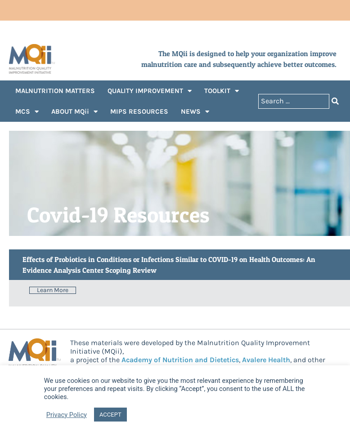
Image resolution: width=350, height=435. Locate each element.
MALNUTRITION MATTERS (55, 91)
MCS (27, 112)
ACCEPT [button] (110, 414)
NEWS (195, 112)
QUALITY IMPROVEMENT (150, 91)
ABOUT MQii (74, 112)
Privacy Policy (66, 415)
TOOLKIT (221, 91)
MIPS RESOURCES (139, 111)
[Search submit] (335, 101)
